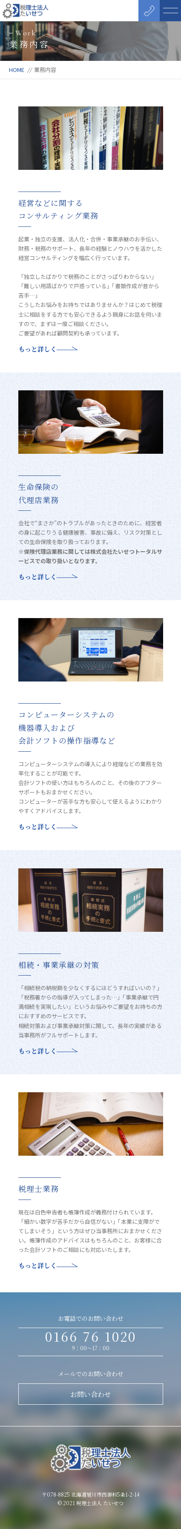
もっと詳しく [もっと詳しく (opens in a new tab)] (48, 576)
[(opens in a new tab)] (90, 395)
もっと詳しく (48, 348)
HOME (16, 70)
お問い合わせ (90, 1394)
